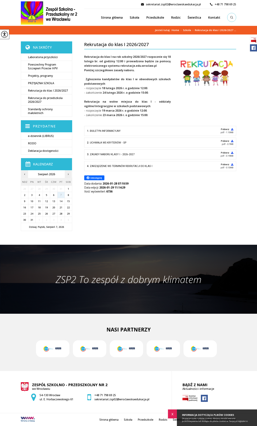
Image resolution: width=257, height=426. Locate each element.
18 (39, 207)
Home (175, 30)
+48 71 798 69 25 (222, 4)
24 (31, 213)
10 (31, 201)
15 (68, 201)
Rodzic (176, 17)
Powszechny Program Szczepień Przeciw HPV (43, 66)
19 (46, 207)
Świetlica (194, 17)
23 (24, 213)
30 (24, 219)
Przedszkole (155, 17)
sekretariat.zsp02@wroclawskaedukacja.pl (171, 4)
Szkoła (134, 17)
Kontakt (214, 17)
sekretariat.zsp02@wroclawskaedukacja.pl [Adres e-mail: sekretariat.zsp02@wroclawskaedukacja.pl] (121, 399)
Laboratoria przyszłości (43, 57)
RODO (32, 143)
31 (31, 219)
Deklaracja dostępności (43, 151)
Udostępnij (94, 177)
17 (31, 207)
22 (68, 207)
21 (61, 207)
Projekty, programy (40, 76)
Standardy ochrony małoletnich (40, 111)
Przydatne (44, 126)
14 (61, 201)
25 (39, 213)
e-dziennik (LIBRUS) (41, 136)
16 (24, 207)
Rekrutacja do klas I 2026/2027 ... (213, 30)
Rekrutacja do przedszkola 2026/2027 (45, 100)
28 (61, 213)
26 (46, 213)
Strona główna (112, 17)
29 (68, 213)
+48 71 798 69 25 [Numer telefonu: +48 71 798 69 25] (105, 395)
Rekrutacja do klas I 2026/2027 (116, 44)
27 (53, 213)
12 (46, 201)
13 (53, 201)
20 (53, 207)
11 (39, 201)
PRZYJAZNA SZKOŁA (41, 83)
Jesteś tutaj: (163, 30)
